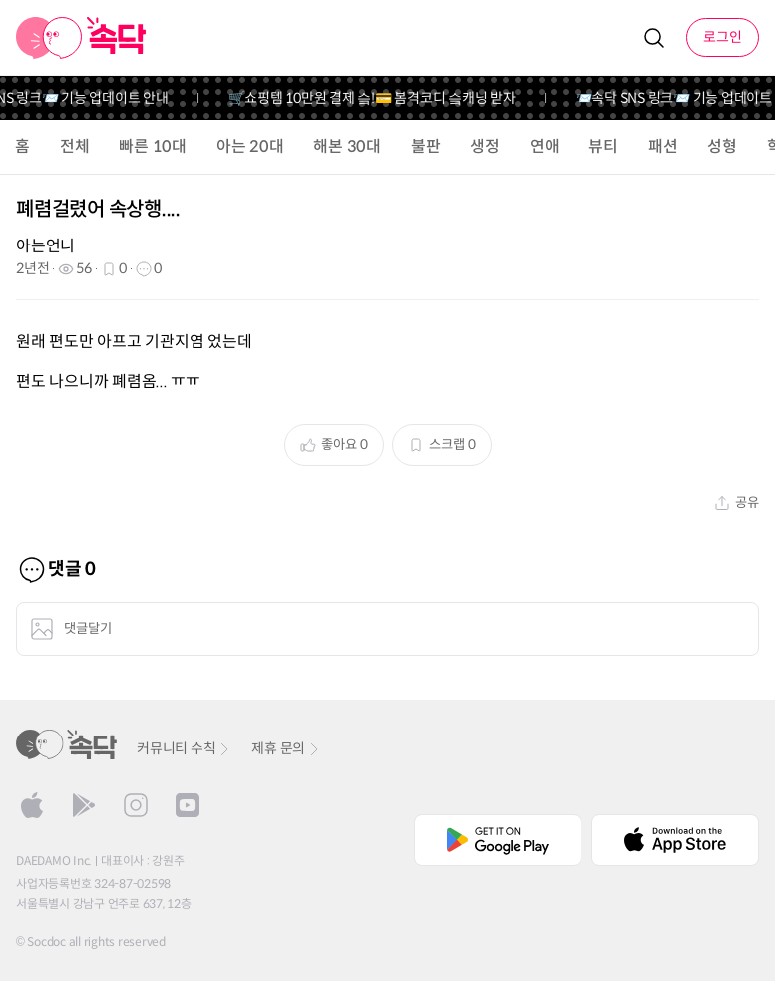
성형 (722, 146)
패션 (663, 146)
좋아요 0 (334, 444)
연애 (545, 146)
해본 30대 (347, 146)
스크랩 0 (442, 444)
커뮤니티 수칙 (184, 748)
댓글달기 (71, 629)
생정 (485, 146)
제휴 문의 (286, 748)
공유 (736, 502)
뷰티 (603, 146)
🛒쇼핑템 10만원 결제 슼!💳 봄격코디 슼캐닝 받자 (379, 98)
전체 (75, 146)
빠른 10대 (153, 146)
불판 (426, 146)
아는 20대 (250, 146)
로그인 (722, 37)
